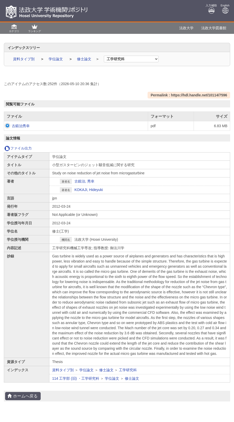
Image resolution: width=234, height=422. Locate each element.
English (225, 9)
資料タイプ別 (24, 59)
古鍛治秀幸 (16, 126)
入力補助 (211, 9)
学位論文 (56, 59)
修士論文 (84, 59)
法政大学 (186, 28)
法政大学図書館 (213, 28)
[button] (14, 28)
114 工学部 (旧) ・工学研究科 (75, 378)
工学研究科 (128, 370)
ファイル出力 (18, 148)
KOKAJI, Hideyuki (88, 190)
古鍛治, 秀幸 (84, 181)
